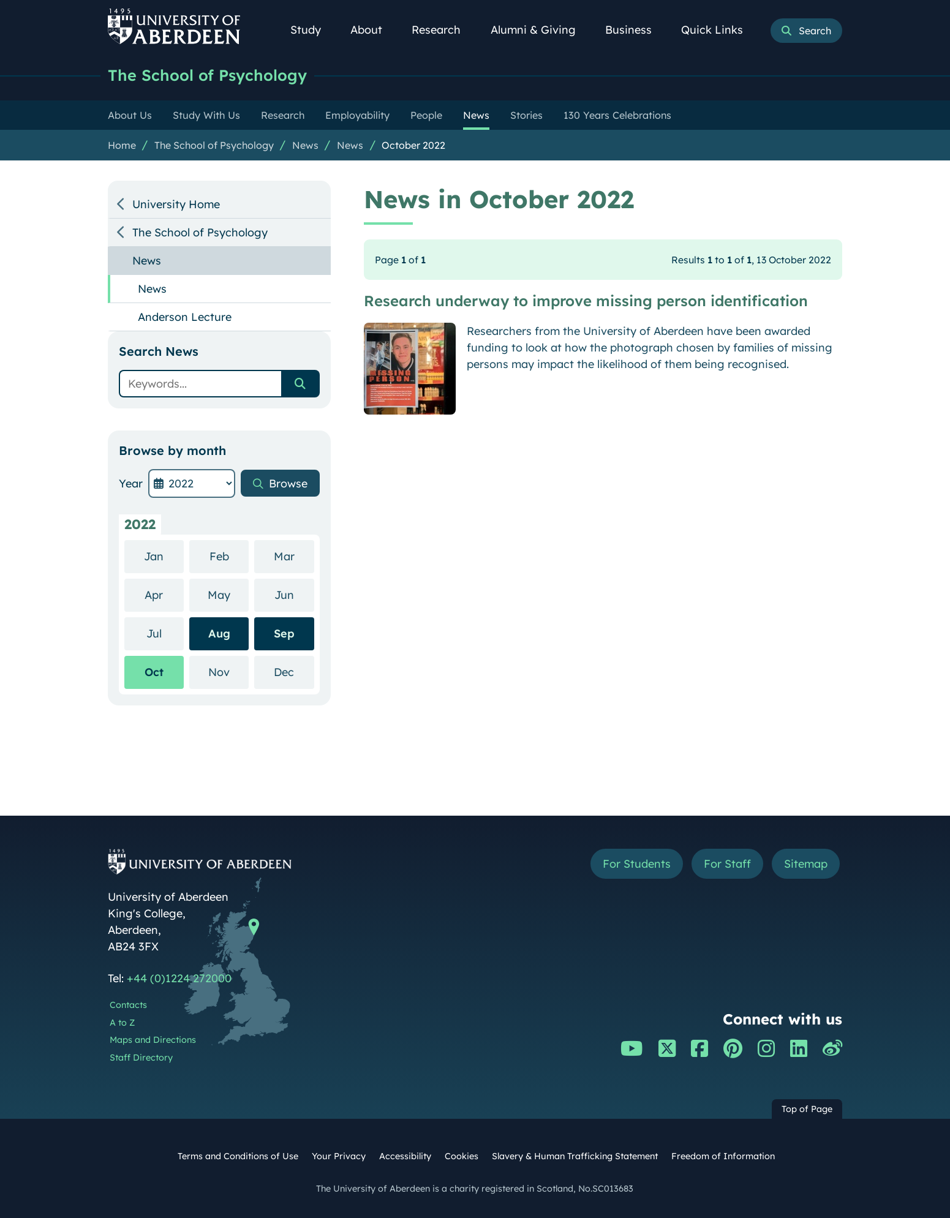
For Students (637, 864)
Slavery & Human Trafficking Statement (575, 1156)
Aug (219, 633)
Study (312, 30)
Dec (294, 671)
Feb (229, 555)
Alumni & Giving (540, 30)
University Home (176, 204)
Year (131, 483)
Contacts (128, 1004)
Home (122, 145)
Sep (284, 633)
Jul (165, 633)
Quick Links (718, 30)
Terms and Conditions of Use (238, 1156)
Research (443, 30)
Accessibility (405, 1156)
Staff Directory (141, 1057)
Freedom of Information (723, 1156)
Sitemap (805, 864)
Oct (154, 672)
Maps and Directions (153, 1039)
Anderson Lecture (185, 317)
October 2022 (413, 145)
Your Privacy (339, 1156)
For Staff (727, 864)
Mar (294, 555)
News (305, 145)
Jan (164, 555)
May (228, 594)
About (373, 30)
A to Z (122, 1022)
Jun (294, 594)
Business (635, 30)
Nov (228, 671)
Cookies (461, 1156)
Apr (164, 594)
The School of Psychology (207, 75)
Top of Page (807, 1109)
